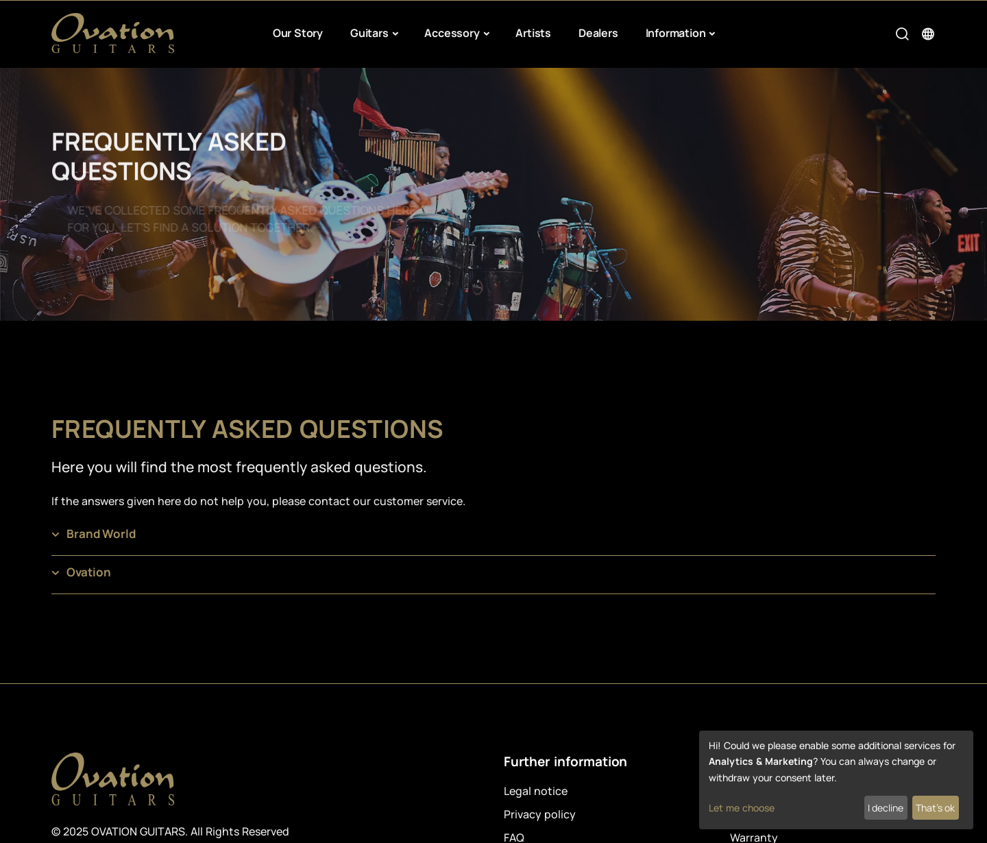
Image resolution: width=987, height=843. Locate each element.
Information (676, 32)
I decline (885, 807)
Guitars (369, 32)
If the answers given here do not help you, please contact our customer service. (258, 501)
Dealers (598, 32)
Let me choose (742, 807)
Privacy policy (540, 814)
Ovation (88, 572)
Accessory (451, 32)
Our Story (298, 32)
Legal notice (536, 790)
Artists (533, 32)
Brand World (101, 533)
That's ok (935, 807)
